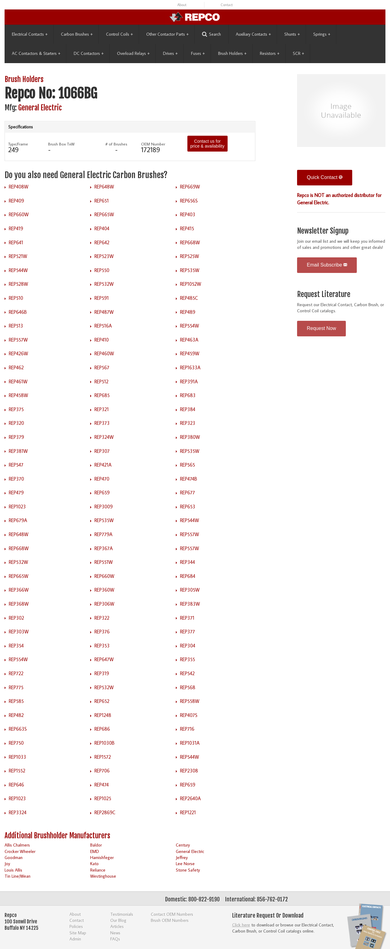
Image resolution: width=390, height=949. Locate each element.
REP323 (187, 423)
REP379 (16, 437)
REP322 (101, 618)
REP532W (104, 284)
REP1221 (188, 812)
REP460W (104, 353)
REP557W (18, 340)
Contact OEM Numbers (172, 914)
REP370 (16, 479)
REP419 (16, 228)
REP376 (102, 631)
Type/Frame (18, 144)
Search (211, 34)
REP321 (101, 409)
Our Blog (118, 920)
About (181, 4)
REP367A (103, 548)
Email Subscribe (327, 264)
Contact (227, 4)
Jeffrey (182, 857)
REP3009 (103, 506)
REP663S (18, 729)
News (115, 933)
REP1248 (102, 715)
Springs (321, 34)
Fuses (198, 53)
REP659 (102, 492)
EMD (94, 851)
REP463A (189, 340)
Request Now (321, 328)
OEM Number (153, 144)
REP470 (101, 479)
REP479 (16, 492)
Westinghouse (103, 876)
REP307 (102, 451)
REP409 (16, 201)
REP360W (104, 590)
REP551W (103, 562)
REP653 (187, 506)
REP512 (101, 381)
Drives (170, 53)
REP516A (103, 326)
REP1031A (190, 743)
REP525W (189, 256)
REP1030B (104, 743)
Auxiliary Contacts (253, 34)
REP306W (104, 604)
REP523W (104, 256)
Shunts (292, 34)
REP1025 (102, 798)
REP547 (16, 465)
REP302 (16, 618)
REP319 (101, 673)
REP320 (16, 423)
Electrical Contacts (30, 34)
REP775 (16, 687)
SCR (298, 53)
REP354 (16, 646)
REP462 (16, 367)
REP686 (102, 729)
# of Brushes (116, 144)
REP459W (189, 353)
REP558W (189, 701)
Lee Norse (185, 863)
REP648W (104, 187)
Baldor (96, 845)
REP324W (104, 437)
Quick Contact (324, 177)
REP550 (101, 270)
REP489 (187, 312)
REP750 (16, 743)
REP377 (187, 631)
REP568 (187, 687)
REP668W (190, 242)
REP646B (18, 312)
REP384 (187, 409)
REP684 (187, 576)
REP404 (101, 228)
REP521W (18, 256)
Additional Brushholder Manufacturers (57, 835)
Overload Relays (133, 53)
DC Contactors (89, 53)
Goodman (14, 857)
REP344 (187, 562)
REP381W (18, 451)
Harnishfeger (102, 857)
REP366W (19, 590)
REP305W (190, 590)
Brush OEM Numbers (170, 920)
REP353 (102, 646)
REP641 (16, 242)
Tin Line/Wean (17, 876)
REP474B (188, 479)
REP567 (101, 367)
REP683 (188, 395)
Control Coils (119, 34)
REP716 (187, 729)
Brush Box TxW (61, 144)
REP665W (104, 214)
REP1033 (17, 757)
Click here (241, 925)
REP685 (102, 395)
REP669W (190, 187)
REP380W (190, 437)
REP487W (104, 312)
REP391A (189, 381)
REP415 (187, 228)
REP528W (18, 284)
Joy (7, 863)
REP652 (101, 701)
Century (183, 845)
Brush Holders (232, 53)
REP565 (187, 465)
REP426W (18, 353)
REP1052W (190, 284)
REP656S (189, 201)
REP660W (19, 214)
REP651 (101, 201)
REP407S (188, 715)
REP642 (101, 242)
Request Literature (323, 294)
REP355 (187, 659)
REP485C (189, 298)
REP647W (104, 659)
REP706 (102, 771)
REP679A (18, 520)
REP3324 (18, 812)
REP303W (19, 631)
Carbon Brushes (77, 34)
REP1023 (17, 506)
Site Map (77, 933)
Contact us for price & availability (207, 144)
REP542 (187, 673)
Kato (94, 863)
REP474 (101, 785)
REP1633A (190, 367)
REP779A (103, 534)
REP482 (16, 715)
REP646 (16, 785)
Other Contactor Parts (167, 34)
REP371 (187, 618)
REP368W (19, 604)
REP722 (16, 673)
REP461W (18, 381)
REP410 (101, 340)
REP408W (18, 187)
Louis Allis (13, 870)
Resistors (269, 53)
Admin (75, 939)
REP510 (16, 298)
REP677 (187, 492)
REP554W (189, 326)
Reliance (97, 870)
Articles (117, 926)
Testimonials (121, 914)
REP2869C (104, 812)
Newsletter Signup (323, 231)
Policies (76, 926)
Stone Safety (188, 870)
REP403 (187, 214)
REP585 (16, 701)
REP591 (101, 298)
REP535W (189, 270)
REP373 (102, 423)
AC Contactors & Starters (36, 53)
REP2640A (190, 798)
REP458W (18, 395)
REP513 (16, 326)
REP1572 (102, 757)
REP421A (103, 465)
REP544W (18, 270)
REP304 (187, 646)
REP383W (190, 604)
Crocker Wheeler (20, 851)
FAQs (115, 939)
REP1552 (17, 771)
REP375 (16, 409)
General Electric (40, 107)
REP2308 (189, 771)
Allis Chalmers (17, 845)
